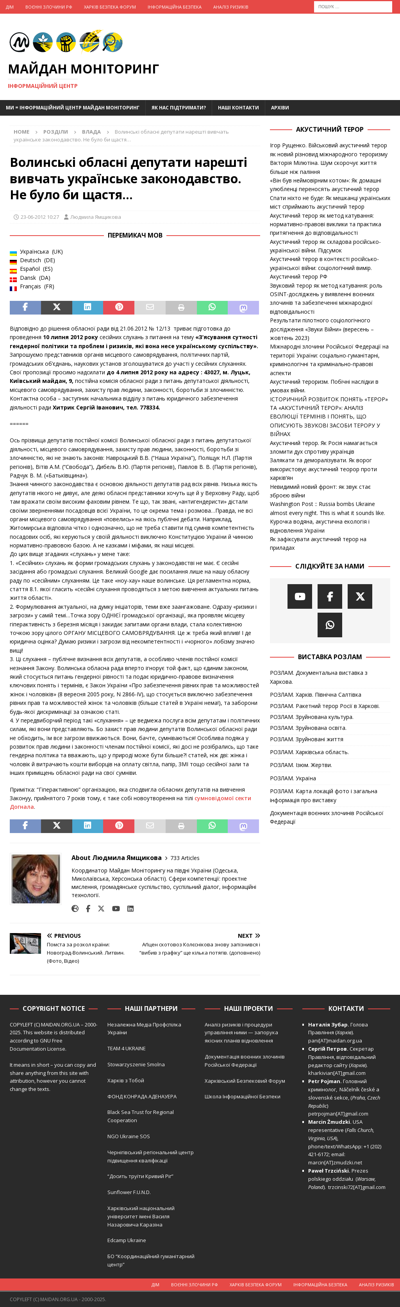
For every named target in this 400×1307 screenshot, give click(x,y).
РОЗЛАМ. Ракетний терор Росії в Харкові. (325, 706)
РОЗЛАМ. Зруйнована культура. (312, 717)
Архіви (280, 107)
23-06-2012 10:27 (40, 216)
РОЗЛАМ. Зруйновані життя (306, 739)
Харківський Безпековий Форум (245, 1080)
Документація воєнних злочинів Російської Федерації (327, 817)
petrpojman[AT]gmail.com (338, 1113)
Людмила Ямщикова (95, 216)
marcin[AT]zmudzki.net (335, 1162)
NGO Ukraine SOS (128, 1136)
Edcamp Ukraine (126, 1240)
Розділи (55, 131)
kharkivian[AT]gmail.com (337, 1072)
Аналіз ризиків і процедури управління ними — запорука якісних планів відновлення (241, 1032)
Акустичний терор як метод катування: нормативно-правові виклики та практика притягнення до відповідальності (325, 224)
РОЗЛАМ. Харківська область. (309, 752)
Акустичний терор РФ (298, 276)
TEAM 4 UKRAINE (126, 1048)
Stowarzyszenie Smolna (136, 1064)
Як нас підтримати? (179, 107)
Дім (10, 7)
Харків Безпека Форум (110, 7)
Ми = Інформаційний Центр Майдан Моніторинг (72, 107)
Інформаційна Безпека (175, 7)
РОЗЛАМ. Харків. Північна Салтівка (315, 694)
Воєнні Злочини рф (48, 7)
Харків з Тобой (125, 1080)
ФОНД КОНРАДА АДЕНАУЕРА (142, 1096)
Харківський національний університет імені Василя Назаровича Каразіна (141, 1216)
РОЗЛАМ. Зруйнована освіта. (308, 727)
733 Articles (185, 858)
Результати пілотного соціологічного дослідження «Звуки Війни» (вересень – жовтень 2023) (322, 329)
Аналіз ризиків (230, 7)
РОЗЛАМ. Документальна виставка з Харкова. (319, 677)
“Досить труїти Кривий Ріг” (140, 1176)
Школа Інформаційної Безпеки (242, 1096)
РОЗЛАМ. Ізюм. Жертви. (301, 765)
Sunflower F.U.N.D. (129, 1192)
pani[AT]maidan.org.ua (335, 1040)
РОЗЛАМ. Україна (293, 778)
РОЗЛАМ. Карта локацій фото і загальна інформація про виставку (323, 795)
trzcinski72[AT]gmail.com (358, 1187)
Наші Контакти (238, 107)
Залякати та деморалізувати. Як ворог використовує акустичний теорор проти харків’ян (323, 468)
